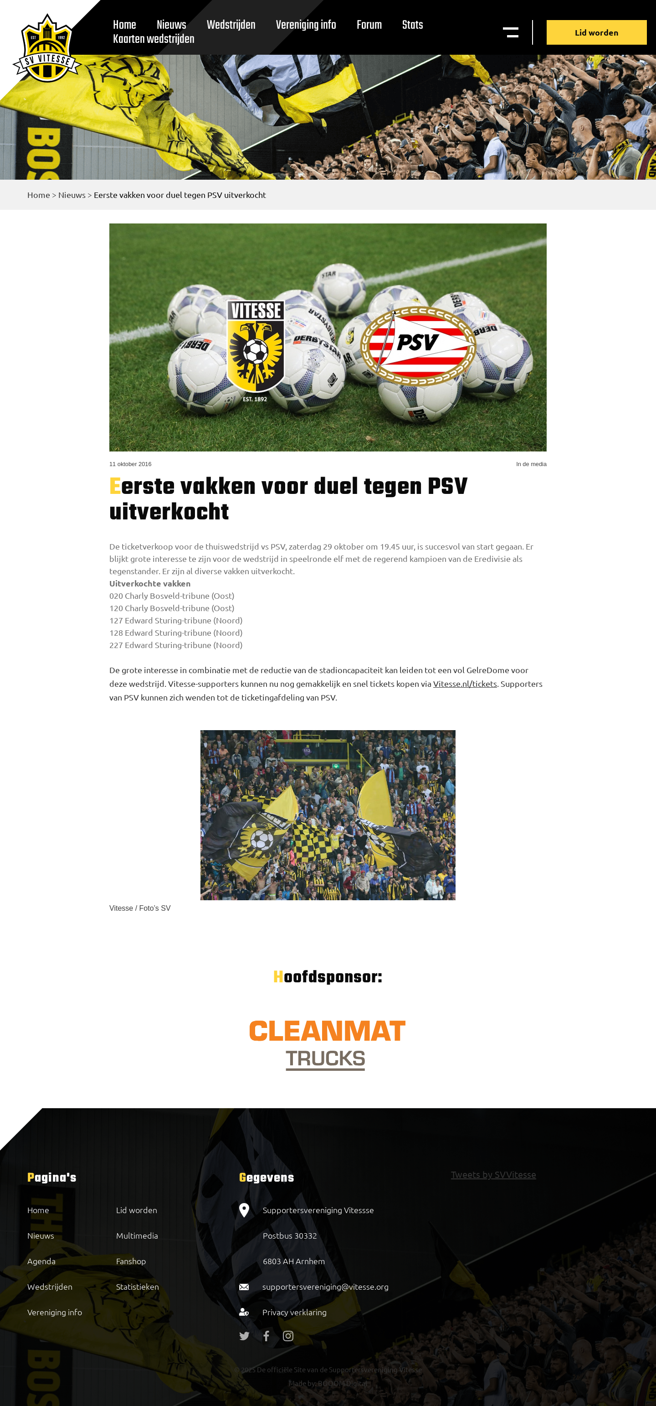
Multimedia (137, 1235)
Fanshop (131, 1261)
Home (38, 194)
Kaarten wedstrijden (154, 39)
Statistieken (137, 1286)
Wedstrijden (231, 25)
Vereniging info (306, 25)
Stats (412, 25)
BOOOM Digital (342, 1383)
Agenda (41, 1261)
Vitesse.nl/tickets (465, 683)
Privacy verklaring (294, 1312)
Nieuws (72, 194)
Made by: (303, 1383)
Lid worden (597, 32)
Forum (369, 25)
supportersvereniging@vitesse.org (325, 1286)
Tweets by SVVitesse (493, 1174)
